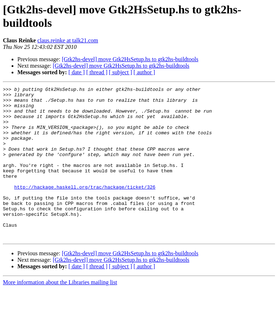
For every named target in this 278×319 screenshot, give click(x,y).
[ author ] (144, 72)
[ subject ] (120, 72)
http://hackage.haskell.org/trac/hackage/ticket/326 (84, 207)
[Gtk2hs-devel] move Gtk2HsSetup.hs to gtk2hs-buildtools (130, 59)
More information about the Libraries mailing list (60, 313)
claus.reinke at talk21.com (67, 40)
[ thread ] (97, 72)
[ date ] (76, 72)
